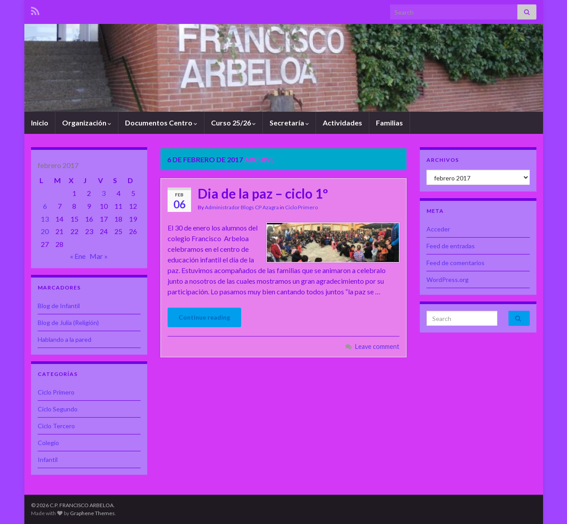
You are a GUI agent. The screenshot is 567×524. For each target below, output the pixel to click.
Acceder (438, 229)
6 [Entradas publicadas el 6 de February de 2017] (45, 206)
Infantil (48, 459)
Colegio (48, 442)
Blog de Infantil (59, 305)
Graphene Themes (92, 513)
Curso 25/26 (233, 122)
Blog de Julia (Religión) (68, 322)
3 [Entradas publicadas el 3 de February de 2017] (104, 193)
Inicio (39, 122)
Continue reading (204, 317)
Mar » (99, 256)
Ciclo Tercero (56, 426)
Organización (86, 122)
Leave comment (377, 346)
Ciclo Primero (301, 207)
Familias (389, 122)
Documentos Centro (161, 122)
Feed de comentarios (455, 262)
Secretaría (289, 122)
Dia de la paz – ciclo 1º (263, 193)
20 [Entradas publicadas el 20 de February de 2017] (45, 231)
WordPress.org (447, 279)
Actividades (342, 122)
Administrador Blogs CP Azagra (242, 207)
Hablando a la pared (64, 339)
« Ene (78, 256)
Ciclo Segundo (58, 409)
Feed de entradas (450, 246)
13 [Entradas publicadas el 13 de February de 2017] (45, 219)
